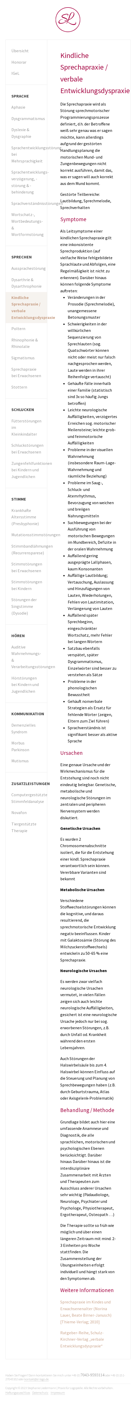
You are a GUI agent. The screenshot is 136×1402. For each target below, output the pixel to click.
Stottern (19, 387)
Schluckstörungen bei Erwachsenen (27, 448)
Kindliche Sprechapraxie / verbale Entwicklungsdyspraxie (29, 307)
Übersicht (20, 50)
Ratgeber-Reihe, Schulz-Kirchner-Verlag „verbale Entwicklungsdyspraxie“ (82, 1339)
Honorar (18, 62)
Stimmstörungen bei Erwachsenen (26, 567)
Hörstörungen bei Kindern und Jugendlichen (25, 684)
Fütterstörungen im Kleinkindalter (26, 427)
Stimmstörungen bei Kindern (26, 585)
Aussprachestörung (28, 268)
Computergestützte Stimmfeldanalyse (29, 798)
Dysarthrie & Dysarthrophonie (26, 283)
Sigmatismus (23, 357)
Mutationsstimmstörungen (29, 534)
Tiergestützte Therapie (23, 827)
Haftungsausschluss (17, 1392)
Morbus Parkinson (20, 746)
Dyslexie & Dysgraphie (21, 133)
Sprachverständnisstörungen (29, 203)
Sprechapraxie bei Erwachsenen (26, 372)
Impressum (58, 1392)
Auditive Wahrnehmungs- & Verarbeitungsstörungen (29, 656)
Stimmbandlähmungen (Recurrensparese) (29, 549)
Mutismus (20, 760)
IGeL (15, 73)
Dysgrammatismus (28, 118)
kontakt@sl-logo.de (36, 1379)
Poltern (18, 328)
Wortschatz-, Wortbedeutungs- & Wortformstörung (27, 224)
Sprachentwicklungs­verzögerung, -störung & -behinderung (29, 182)
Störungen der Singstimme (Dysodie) (24, 606)
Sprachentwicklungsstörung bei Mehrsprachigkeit (29, 154)
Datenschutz (40, 1392)
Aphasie (18, 107)
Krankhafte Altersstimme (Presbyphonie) (25, 517)
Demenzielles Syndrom (23, 728)
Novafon (19, 812)
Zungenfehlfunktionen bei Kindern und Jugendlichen (29, 470)
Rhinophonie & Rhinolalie (24, 343)
